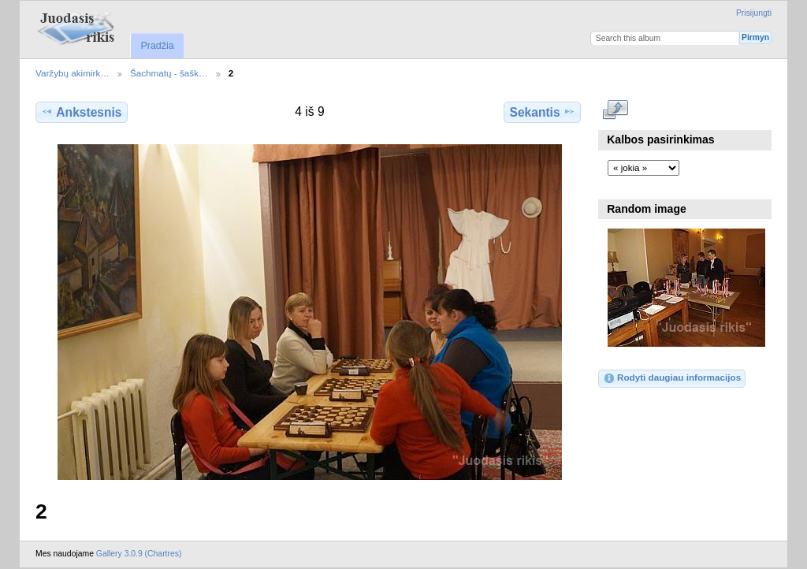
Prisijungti (754, 13)
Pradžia (156, 45)
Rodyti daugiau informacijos (672, 378)
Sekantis (542, 112)
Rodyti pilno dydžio (616, 110)
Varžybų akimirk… (72, 73)
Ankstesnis (81, 112)
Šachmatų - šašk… (169, 73)
